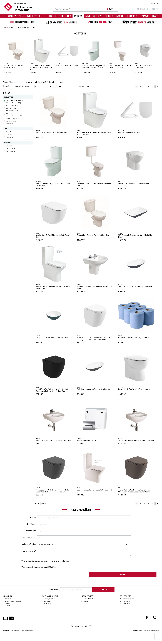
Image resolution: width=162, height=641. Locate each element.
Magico (139, 630)
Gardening (120, 15)
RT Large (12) (9, 134)
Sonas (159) (9, 137)
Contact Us (8, 605)
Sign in (153, 3)
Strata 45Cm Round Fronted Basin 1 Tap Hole (53, 440)
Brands (155, 15)
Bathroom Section (29, 544)
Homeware (144, 15)
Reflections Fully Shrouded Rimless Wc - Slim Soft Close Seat (41, 67)
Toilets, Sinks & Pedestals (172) (15, 100)
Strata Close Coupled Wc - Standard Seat (14, 66)
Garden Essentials (35, 15)
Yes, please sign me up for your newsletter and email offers (45, 561)
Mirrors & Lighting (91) (12, 105)
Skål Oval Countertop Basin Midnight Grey (93, 389)
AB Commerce (154, 630)
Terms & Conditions (127, 599)
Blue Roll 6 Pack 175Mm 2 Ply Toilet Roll (133, 338)
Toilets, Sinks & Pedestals (21, 86)
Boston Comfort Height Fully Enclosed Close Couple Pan (93, 66)
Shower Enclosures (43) (12, 118)
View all (87, 86)
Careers (7, 603)
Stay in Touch (53, 590)
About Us (7, 599)
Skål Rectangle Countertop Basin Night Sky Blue (135, 236)
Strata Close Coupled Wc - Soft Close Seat (93, 235)
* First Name (31, 524)
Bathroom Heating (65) (12, 108)
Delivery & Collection (49, 599)
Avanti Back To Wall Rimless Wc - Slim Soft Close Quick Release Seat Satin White (93, 339)
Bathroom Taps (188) (12, 111)
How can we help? (29, 551)
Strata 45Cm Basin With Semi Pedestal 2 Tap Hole (94, 287)
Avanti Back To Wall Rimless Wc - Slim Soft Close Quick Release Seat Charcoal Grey (52, 491)
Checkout (155, 9)
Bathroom (78, 15)
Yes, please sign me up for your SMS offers (39, 567)
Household (132, 15)
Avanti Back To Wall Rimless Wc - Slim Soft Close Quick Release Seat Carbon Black (52, 390)
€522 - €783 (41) (10, 151)
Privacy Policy (125, 601)
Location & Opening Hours (12, 601)
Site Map (84, 601)
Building (59, 15)
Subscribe (103, 589)
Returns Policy (47, 603)
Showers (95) (9, 124)
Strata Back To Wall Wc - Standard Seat (144, 66)
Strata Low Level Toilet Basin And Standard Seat (120, 66)
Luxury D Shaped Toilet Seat (67, 65)
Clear (29, 82)
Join (158, 3)
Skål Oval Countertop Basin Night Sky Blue (135, 286)
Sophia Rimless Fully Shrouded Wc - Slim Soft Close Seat (94, 491)
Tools (68, 15)
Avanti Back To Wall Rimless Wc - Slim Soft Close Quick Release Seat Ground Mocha (134, 491)
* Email (33, 517)
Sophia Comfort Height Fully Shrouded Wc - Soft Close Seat (53, 287)
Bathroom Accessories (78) (14, 116)
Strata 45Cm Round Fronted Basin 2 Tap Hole (136, 440)
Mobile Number (29, 537)
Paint (87, 15)
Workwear (97, 15)
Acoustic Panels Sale (15, 15)
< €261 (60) (9, 146)
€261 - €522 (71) (10, 148)
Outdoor (109, 15)
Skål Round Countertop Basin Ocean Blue (52, 338)
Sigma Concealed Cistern (86, 440)
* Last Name (31, 531)
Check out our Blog (87, 599)
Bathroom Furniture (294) (13, 103)
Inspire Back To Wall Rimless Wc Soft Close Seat (52, 236)
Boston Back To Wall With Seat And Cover (134, 389)
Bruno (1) (8, 132)
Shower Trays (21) (11, 121)
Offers (49, 15)
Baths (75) (9, 113)
